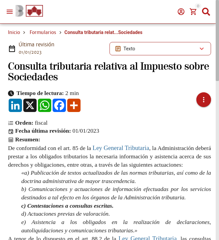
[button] (203, 99)
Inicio (14, 32)
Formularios (43, 32)
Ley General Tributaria (121, 147)
